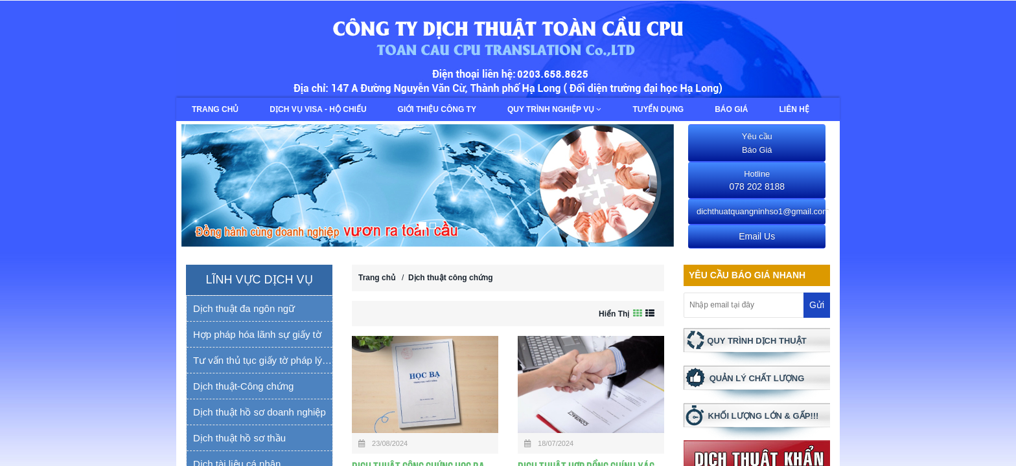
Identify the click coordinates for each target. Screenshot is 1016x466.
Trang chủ (215, 109)
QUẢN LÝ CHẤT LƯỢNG (757, 378)
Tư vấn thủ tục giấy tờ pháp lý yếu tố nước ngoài (262, 360)
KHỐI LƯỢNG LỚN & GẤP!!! (763, 416)
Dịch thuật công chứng (450, 277)
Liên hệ (794, 109)
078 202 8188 (757, 180)
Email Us (757, 236)
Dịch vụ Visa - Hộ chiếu (318, 109)
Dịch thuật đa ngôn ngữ (244, 308)
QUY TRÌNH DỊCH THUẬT (756, 341)
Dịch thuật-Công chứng (243, 386)
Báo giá (731, 109)
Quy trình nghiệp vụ (554, 109)
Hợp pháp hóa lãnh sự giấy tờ (257, 334)
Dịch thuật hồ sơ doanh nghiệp (259, 411)
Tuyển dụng (658, 109)
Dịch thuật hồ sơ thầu (239, 437)
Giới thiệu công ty (437, 109)
